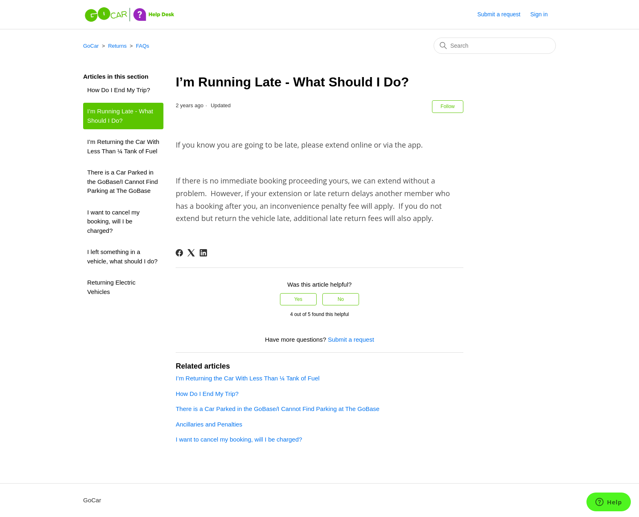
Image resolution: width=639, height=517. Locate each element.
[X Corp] (191, 252)
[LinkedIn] (203, 252)
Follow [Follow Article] (448, 106)
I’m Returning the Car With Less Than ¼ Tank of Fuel (123, 146)
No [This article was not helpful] (340, 299)
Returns (117, 46)
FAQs (143, 46)
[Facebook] (179, 252)
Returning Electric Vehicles (111, 287)
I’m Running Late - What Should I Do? (120, 116)
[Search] (495, 46)
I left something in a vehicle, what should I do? (122, 256)
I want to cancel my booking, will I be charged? (113, 221)
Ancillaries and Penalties (209, 424)
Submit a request (498, 14)
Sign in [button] (539, 14)
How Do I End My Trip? (118, 89)
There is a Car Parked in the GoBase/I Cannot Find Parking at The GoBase (122, 181)
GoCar (91, 46)
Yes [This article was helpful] (298, 299)
